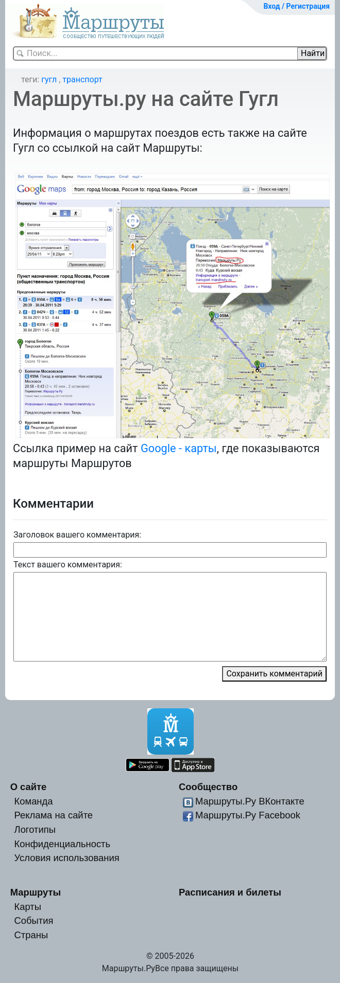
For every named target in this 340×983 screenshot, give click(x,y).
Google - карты (179, 448)
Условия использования (67, 857)
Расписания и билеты (230, 892)
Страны (31, 935)
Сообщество (208, 786)
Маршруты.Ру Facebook (247, 815)
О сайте (28, 786)
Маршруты (35, 892)
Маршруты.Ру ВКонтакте (249, 801)
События (34, 920)
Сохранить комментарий (274, 673)
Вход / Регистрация (296, 6)
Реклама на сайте (53, 815)
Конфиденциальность (62, 843)
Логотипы (35, 829)
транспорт (82, 79)
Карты (27, 906)
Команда (33, 801)
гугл (49, 79)
